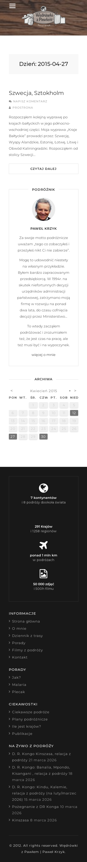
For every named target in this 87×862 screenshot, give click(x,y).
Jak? (16, 677)
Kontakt (20, 657)
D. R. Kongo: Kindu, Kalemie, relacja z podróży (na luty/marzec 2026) (44, 793)
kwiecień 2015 (43, 391)
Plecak (18, 692)
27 (12, 436)
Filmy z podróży (27, 650)
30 (43, 436)
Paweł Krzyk (43, 228)
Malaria (19, 684)
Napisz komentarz (30, 101)
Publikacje (22, 733)
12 (74, 413)
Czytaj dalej (43, 169)
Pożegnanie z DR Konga (35, 806)
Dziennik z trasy (27, 635)
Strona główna (26, 621)
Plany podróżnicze (30, 719)
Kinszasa (20, 820)
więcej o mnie (43, 354)
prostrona (23, 107)
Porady (19, 643)
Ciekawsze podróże (30, 712)
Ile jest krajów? (26, 726)
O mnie (19, 628)
